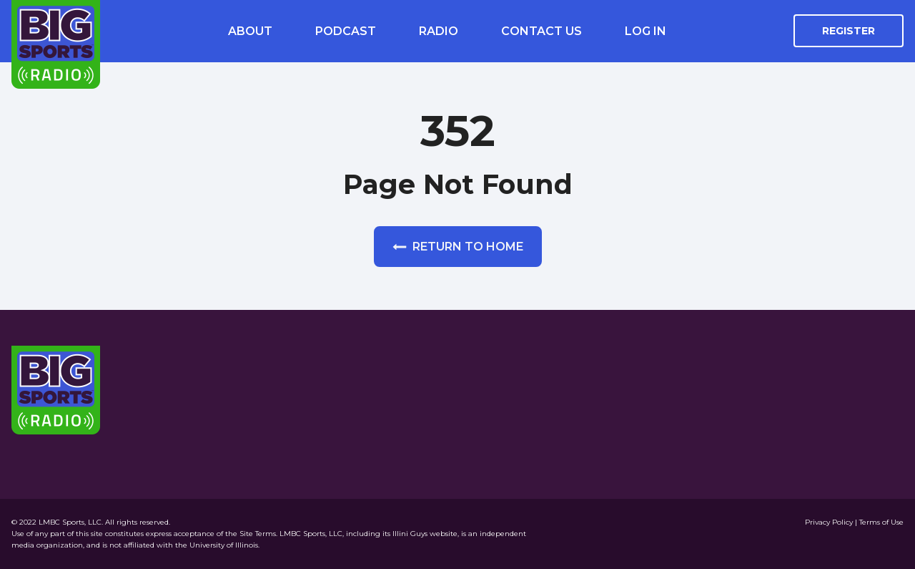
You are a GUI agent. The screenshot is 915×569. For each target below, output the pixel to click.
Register (848, 30)
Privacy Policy (830, 522)
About (250, 31)
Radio (438, 31)
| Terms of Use (879, 522)
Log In (645, 31)
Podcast (345, 31)
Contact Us (541, 31)
